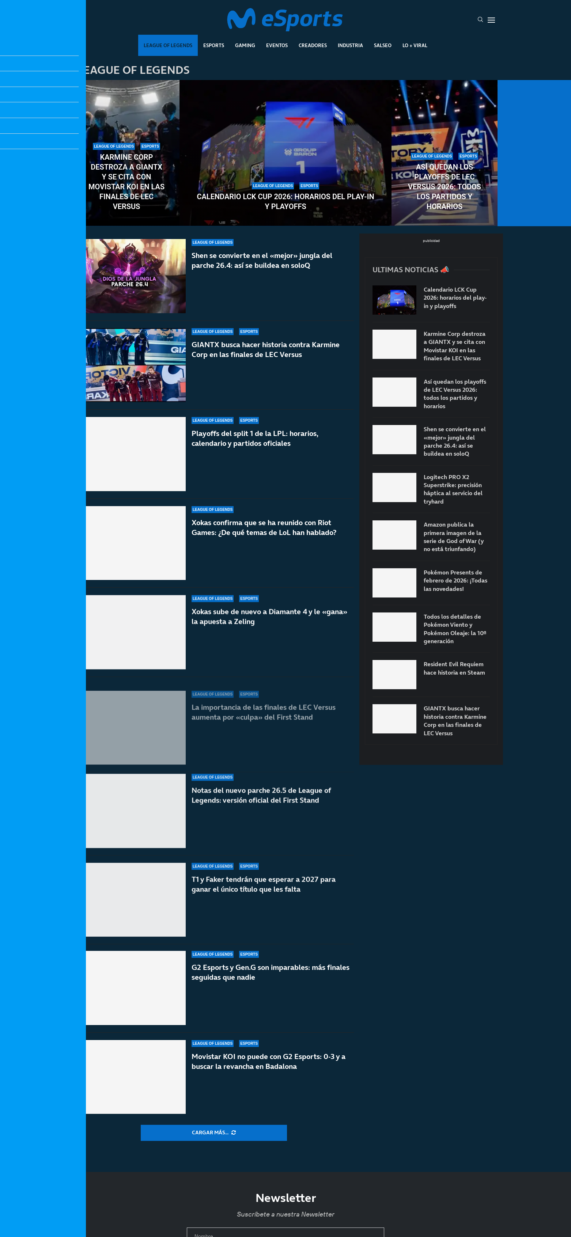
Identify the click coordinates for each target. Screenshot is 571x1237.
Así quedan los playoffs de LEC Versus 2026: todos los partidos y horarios (444, 187)
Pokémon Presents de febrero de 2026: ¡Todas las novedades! (455, 580)
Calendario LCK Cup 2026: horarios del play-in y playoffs (285, 201)
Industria (350, 45)
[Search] (480, 20)
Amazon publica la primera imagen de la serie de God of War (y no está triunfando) (454, 536)
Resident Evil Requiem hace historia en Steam (454, 668)
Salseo (383, 45)
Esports (213, 45)
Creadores (313, 45)
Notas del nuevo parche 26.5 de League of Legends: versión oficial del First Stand (261, 808)
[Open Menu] (491, 20)
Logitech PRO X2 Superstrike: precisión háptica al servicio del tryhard (453, 489)
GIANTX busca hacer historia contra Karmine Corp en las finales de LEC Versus (266, 356)
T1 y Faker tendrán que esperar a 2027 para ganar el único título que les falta (264, 887)
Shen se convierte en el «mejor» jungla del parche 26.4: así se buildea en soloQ (262, 261)
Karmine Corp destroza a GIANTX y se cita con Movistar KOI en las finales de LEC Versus (126, 182)
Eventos (277, 45)
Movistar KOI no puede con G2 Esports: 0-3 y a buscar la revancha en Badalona (268, 1061)
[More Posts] (214, 1133)
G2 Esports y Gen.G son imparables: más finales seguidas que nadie (270, 972)
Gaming (245, 45)
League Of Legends (168, 45)
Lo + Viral (414, 45)
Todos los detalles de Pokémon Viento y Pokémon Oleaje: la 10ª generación (455, 628)
